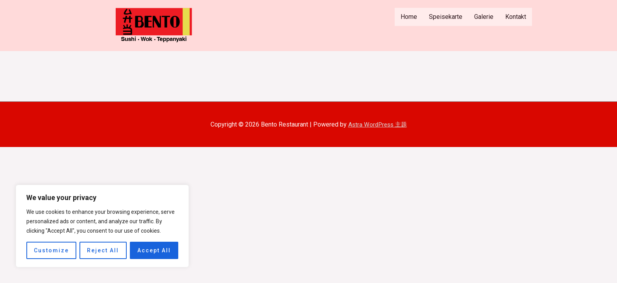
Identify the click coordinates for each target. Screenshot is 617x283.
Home (409, 16)
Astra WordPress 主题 (377, 124)
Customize (51, 250)
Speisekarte (445, 16)
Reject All (103, 250)
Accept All (154, 250)
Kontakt (515, 16)
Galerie (483, 16)
